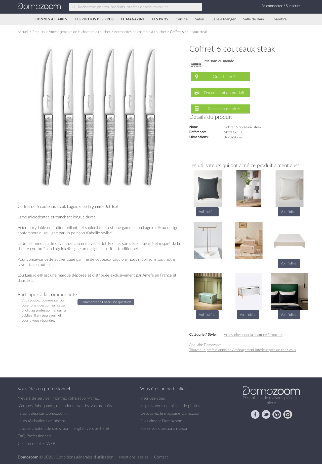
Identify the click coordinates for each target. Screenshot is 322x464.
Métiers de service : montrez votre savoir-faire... (59, 398)
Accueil (23, 31)
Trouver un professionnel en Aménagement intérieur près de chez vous (242, 349)
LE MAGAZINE (133, 19)
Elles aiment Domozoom (161, 420)
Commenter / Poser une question (106, 301)
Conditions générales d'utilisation (85, 457)
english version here (90, 428)
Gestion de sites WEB (36, 443)
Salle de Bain (253, 19)
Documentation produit (224, 92)
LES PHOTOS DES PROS (94, 19)
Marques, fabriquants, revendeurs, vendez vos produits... (66, 405)
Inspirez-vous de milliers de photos (170, 405)
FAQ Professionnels (34, 436)
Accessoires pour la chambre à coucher (253, 334)
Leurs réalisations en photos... (43, 420)
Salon (199, 19)
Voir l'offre (207, 211)
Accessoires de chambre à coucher (140, 31)
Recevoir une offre (224, 108)
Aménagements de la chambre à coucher (79, 31)
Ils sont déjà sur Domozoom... (43, 413)
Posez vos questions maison (164, 428)
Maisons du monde (219, 61)
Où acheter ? (224, 76)
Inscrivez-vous (152, 398)
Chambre (279, 19)
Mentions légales (134, 457)
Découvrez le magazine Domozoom (171, 413)
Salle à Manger (224, 19)
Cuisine (182, 19)
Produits (38, 31)
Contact (161, 457)
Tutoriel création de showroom (44, 428)
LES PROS (160, 19)
